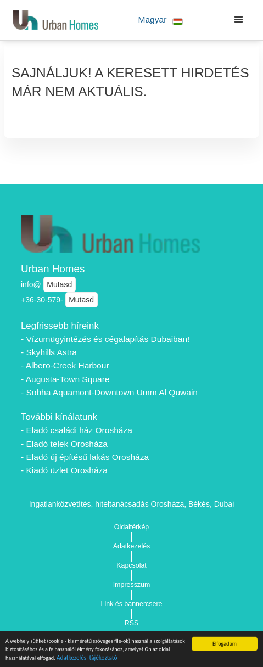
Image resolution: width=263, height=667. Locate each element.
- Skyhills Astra (49, 352)
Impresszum (131, 584)
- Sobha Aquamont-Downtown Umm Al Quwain (109, 392)
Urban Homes (53, 268)
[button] (160, 20)
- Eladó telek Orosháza (64, 444)
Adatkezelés (131, 546)
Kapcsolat (131, 565)
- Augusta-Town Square (65, 379)
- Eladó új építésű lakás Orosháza (85, 457)
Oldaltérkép (131, 527)
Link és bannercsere (132, 604)
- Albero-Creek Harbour (65, 365)
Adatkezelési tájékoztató (87, 659)
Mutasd (59, 284)
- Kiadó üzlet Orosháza (64, 470)
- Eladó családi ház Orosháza (76, 430)
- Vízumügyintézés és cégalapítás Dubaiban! (105, 339)
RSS (132, 623)
